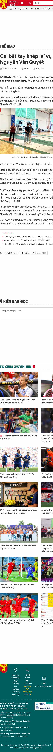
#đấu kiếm (24, 253)
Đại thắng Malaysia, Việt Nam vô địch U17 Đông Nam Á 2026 (17, 621)
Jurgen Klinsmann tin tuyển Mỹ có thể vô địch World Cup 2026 (17, 401)
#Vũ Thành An (11, 253)
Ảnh (31, 9)
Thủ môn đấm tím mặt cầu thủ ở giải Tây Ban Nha (18, 437)
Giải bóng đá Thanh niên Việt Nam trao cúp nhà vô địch (18, 547)
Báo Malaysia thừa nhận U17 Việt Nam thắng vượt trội (17, 586)
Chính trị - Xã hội (42, 9)
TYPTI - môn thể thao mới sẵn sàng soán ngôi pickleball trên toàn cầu (18, 511)
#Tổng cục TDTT (39, 253)
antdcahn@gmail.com (44, 686)
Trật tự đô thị (20, 9)
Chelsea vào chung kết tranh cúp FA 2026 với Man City (17, 475)
